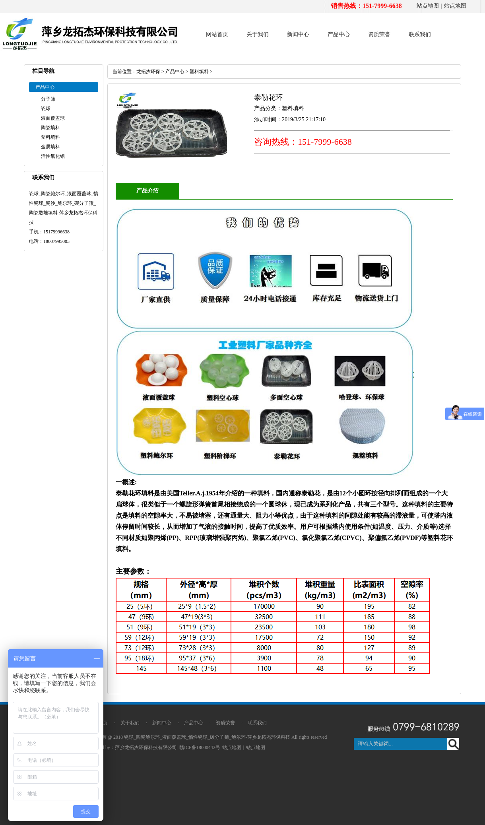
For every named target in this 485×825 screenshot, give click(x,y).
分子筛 (48, 99)
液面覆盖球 (53, 118)
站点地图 (428, 6)
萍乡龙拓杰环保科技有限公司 (146, 747)
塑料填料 (50, 137)
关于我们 (257, 34)
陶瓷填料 (50, 127)
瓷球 (45, 108)
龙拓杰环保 (148, 71)
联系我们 (420, 34)
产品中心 (339, 34)
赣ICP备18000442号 (199, 747)
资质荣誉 (379, 34)
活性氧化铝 (53, 156)
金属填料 (50, 146)
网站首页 (217, 34)
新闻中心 (298, 34)
